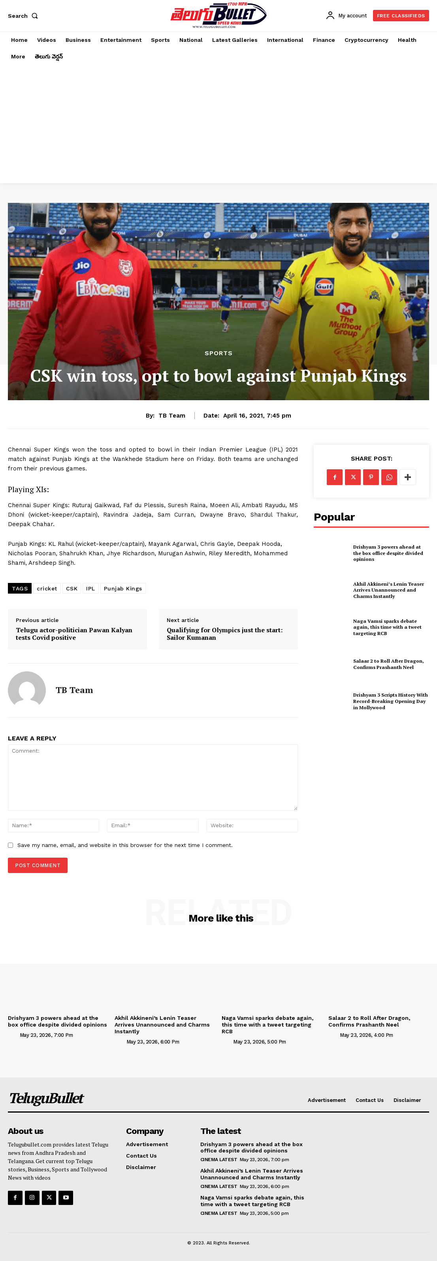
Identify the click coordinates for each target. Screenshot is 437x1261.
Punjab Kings (123, 588)
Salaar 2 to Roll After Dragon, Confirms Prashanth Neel (387, 664)
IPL (90, 588)
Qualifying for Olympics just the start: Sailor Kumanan (225, 633)
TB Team (171, 415)
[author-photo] (13, 1035)
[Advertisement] (218, 124)
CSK (72, 588)
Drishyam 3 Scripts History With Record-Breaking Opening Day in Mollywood (390, 701)
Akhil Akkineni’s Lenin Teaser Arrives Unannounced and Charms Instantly (388, 590)
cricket (47, 588)
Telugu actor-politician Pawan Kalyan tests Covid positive (74, 633)
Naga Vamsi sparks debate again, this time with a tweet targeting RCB (386, 627)
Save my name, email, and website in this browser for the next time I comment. (125, 845)
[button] (24, 15)
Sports (219, 353)
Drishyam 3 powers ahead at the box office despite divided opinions (390, 553)
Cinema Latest (218, 1159)
